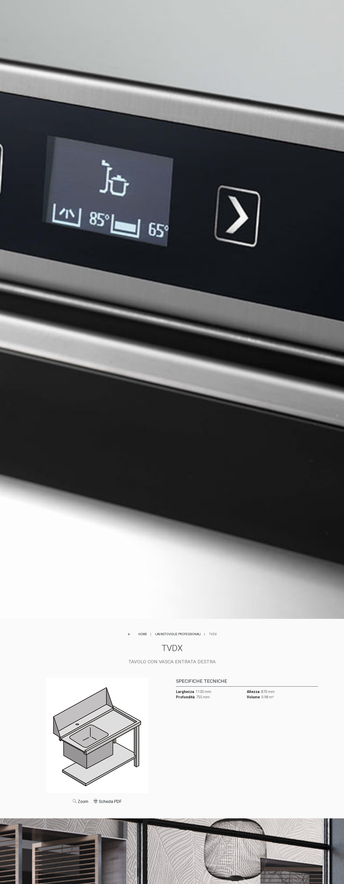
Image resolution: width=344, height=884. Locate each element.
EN (270, 12)
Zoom (80, 801)
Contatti (245, 12)
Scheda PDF (108, 801)
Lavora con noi (219, 12)
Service (180, 12)
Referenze (159, 12)
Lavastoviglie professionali (178, 634)
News (196, 12)
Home (142, 634)
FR (274, 12)
